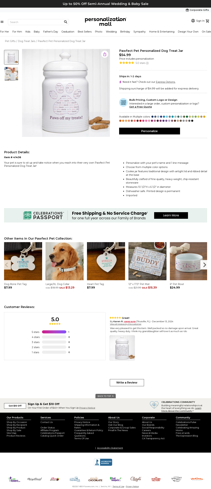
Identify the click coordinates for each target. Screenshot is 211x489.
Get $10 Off (15, 406)
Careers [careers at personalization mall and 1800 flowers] (146, 430)
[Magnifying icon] (66, 22)
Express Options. (165, 81)
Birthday (125, 31)
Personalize (149, 131)
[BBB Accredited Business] (103, 465)
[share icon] (104, 54)
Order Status (47, 427)
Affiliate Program (49, 430)
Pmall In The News (118, 430)
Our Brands (148, 424)
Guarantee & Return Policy (88, 430)
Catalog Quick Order (52, 435)
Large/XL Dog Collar (57, 284)
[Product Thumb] (11, 57)
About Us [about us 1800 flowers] (147, 422)
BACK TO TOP (106, 396)
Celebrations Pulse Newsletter (186, 423)
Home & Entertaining (161, 31)
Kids (27, 31)
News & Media (150, 433)
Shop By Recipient (17, 424)
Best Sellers (85, 31)
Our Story (113, 422)
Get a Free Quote (140, 106)
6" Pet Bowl (177, 284)
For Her (4, 31)
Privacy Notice (87, 407)
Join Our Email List (50, 424)
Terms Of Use (81, 438)
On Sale (206, 31)
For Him (17, 31)
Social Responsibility (153, 427)
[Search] (38, 22)
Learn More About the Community (181, 409)
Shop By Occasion (17, 422)
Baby (37, 31)
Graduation (67, 31)
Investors (147, 435)
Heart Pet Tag (95, 284)
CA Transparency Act (153, 438)
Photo (98, 31)
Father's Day (50, 31)
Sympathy (140, 31)
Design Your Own (188, 31)
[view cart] (208, 20)
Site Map (11, 433)
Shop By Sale (14, 430)
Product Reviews (16, 435)
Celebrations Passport (52, 433)
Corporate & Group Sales (122, 427)
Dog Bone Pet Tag (15, 284)
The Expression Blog (187, 435)
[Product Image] (66, 93)
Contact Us (46, 422)
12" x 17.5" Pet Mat (139, 284)
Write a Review (126, 382)
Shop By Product (16, 427)
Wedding (111, 31)
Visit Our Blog (115, 424)
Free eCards (183, 433)
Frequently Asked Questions (84, 434)
